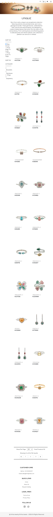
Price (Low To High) (7, 54)
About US (26, 484)
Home (26, 482)
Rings (9, 75)
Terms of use (26, 495)
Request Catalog (26, 487)
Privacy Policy (26, 497)
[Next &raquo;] (40, 456)
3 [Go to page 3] (35, 456)
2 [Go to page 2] (30, 456)
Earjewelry (9, 78)
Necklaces (9, 73)
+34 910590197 (28, 471)
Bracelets (9, 70)
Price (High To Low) (8, 49)
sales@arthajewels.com (28, 473)
